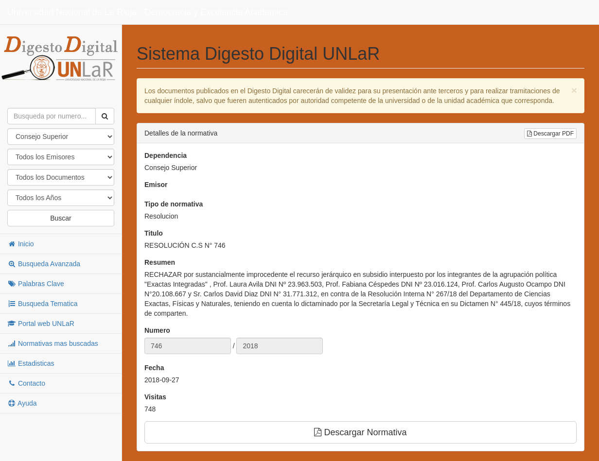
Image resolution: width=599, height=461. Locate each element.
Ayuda (22, 403)
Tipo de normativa (173, 204)
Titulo (153, 233)
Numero (157, 330)
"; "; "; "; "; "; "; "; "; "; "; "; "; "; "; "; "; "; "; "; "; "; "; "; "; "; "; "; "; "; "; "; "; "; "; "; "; (60, 197)
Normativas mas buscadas (52, 343)
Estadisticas (30, 363)
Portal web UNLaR (40, 323)
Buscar (60, 218)
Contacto (26, 383)
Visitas (155, 397)
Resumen (159, 262)
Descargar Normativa (360, 432)
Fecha (154, 368)
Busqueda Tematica (42, 303)
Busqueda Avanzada (43, 264)
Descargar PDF (550, 133)
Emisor (155, 184)
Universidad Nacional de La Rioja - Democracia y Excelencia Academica (147, 12)
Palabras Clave (35, 284)
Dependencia (165, 155)
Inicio (20, 244)
